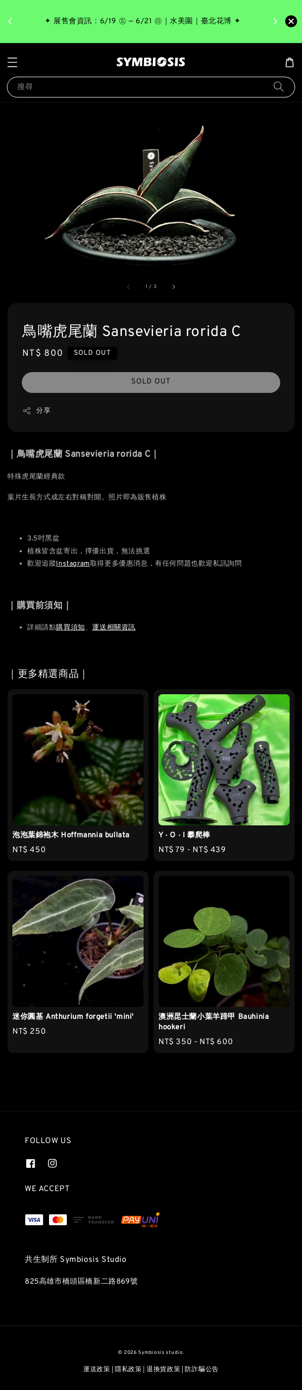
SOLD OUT (151, 381)
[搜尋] (279, 86)
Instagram (73, 564)
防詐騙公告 (202, 1370)
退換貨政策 (164, 1370)
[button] (12, 62)
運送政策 (96, 1370)
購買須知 (70, 627)
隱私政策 (128, 1370)
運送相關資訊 (114, 627)
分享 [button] (36, 410)
